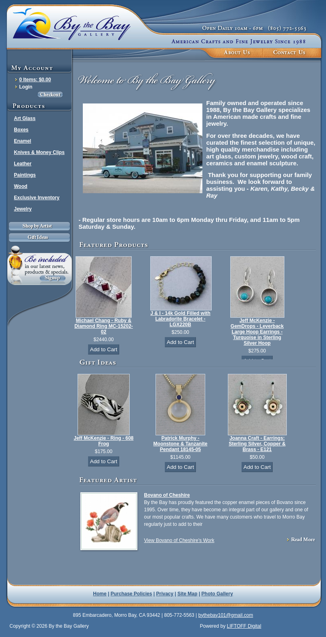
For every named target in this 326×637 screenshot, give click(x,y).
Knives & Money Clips (39, 152)
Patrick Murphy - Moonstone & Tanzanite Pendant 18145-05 (181, 443)
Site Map (187, 594)
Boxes (21, 130)
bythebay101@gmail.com (225, 615)
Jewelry (23, 209)
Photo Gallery (217, 594)
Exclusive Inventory (37, 197)
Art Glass (25, 118)
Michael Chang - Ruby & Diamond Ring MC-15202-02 (103, 326)
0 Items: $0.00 (35, 79)
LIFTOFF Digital (244, 626)
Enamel (23, 141)
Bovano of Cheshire (167, 495)
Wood (20, 186)
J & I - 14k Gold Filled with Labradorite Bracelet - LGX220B (180, 318)
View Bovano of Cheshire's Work (179, 540)
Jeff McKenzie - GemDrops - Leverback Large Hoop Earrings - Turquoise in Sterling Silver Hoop (257, 332)
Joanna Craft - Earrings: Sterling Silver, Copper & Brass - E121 (257, 443)
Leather (23, 164)
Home (99, 594)
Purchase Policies (131, 594)
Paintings (25, 175)
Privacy (165, 594)
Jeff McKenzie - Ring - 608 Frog (103, 441)
